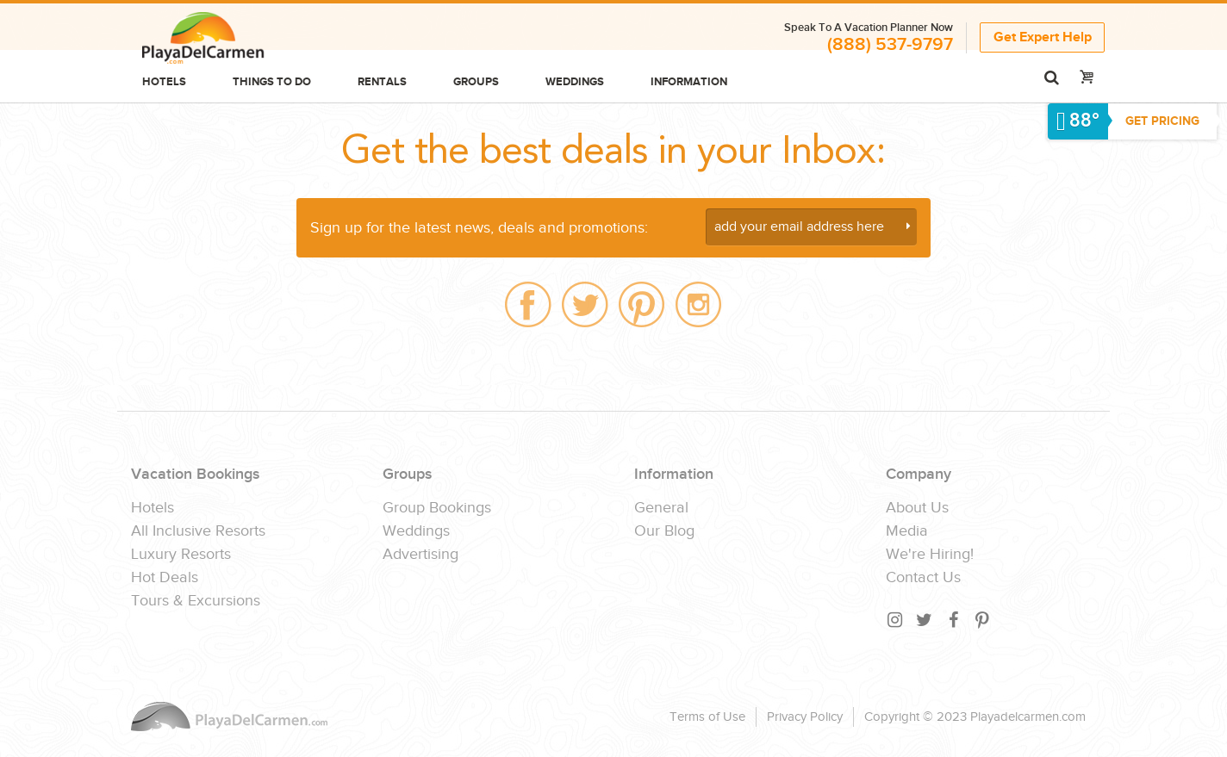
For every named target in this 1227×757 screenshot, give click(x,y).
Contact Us (923, 578)
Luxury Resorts (181, 554)
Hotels (164, 82)
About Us (917, 508)
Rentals (382, 82)
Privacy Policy (805, 717)
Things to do (272, 82)
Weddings (574, 82)
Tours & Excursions (195, 601)
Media (907, 531)
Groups (476, 82)
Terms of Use (707, 717)
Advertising (420, 554)
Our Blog (664, 531)
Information (689, 82)
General (661, 508)
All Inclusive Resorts (198, 531)
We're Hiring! (930, 554)
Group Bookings (437, 508)
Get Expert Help (1042, 37)
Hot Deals (164, 578)
